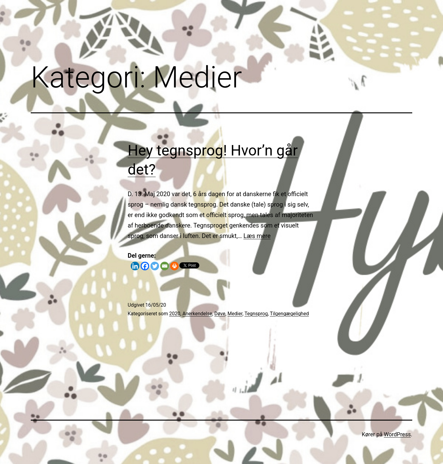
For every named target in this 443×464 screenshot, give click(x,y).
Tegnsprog (256, 314)
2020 (174, 314)
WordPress (397, 434)
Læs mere (256, 236)
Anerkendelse (197, 314)
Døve (219, 314)
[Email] (164, 266)
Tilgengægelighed (289, 314)
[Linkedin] (135, 266)
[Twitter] (154, 266)
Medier (235, 314)
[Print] (174, 266)
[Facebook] (145, 266)
